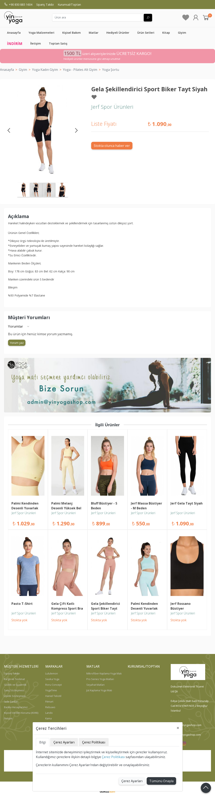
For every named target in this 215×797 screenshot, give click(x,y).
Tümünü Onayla (161, 781)
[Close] (178, 727)
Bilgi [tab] (42, 742)
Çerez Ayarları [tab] (64, 742)
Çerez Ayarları (131, 781)
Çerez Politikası (113, 757)
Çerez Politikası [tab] (93, 742)
